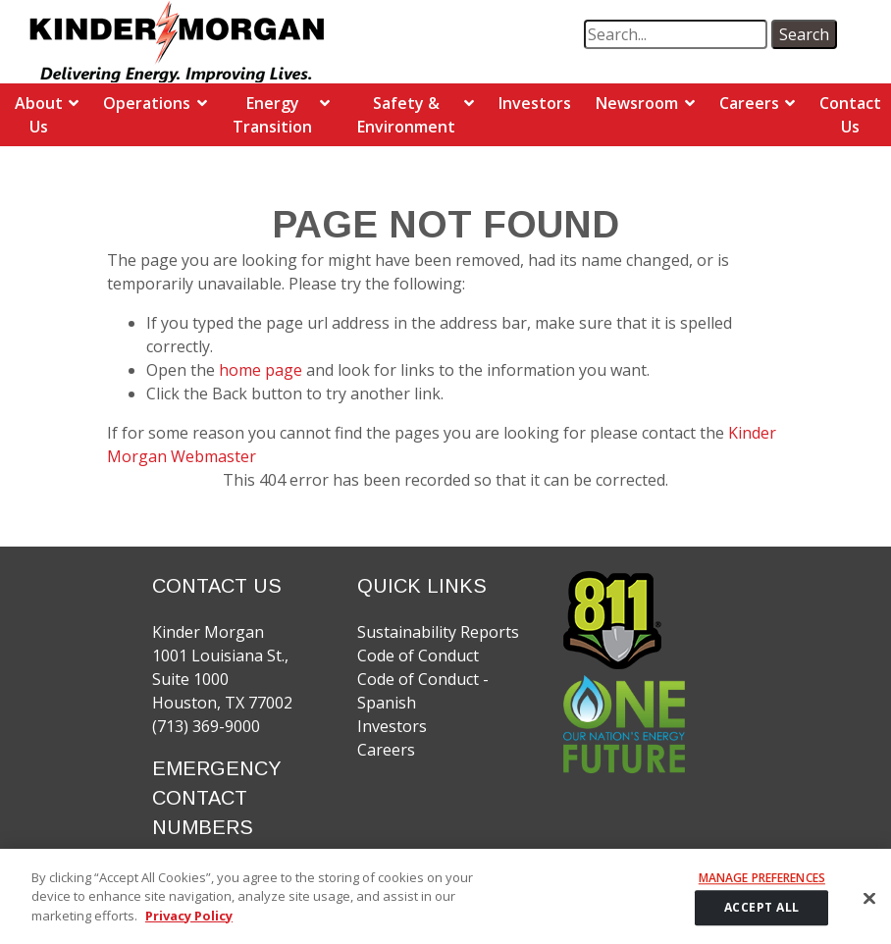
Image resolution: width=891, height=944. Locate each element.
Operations (146, 103)
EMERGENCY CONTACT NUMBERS (217, 798)
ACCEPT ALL (762, 917)
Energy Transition (272, 114)
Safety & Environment (406, 114)
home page (262, 370)
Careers (749, 103)
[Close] (869, 907)
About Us (39, 114)
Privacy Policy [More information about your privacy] (189, 925)
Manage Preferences (762, 888)
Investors (534, 103)
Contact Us (850, 114)
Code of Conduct (418, 655)
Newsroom (637, 103)
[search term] (675, 34)
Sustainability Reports (438, 632)
